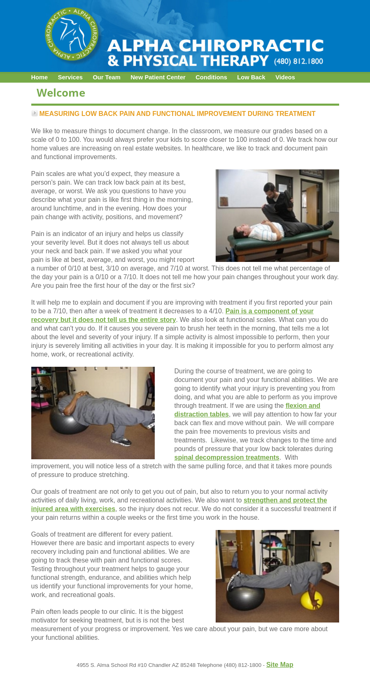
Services (70, 77)
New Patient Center (158, 77)
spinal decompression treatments (227, 457)
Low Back (251, 77)
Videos (285, 77)
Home (39, 77)
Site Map (279, 664)
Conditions (211, 77)
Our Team (106, 77)
